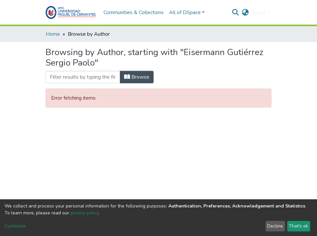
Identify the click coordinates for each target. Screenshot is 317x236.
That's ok (298, 226)
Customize (15, 226)
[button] (245, 12)
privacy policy (84, 213)
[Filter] (83, 77)
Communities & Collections (133, 12)
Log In (259, 12)
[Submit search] (235, 12)
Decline (275, 226)
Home (53, 34)
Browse (136, 77)
